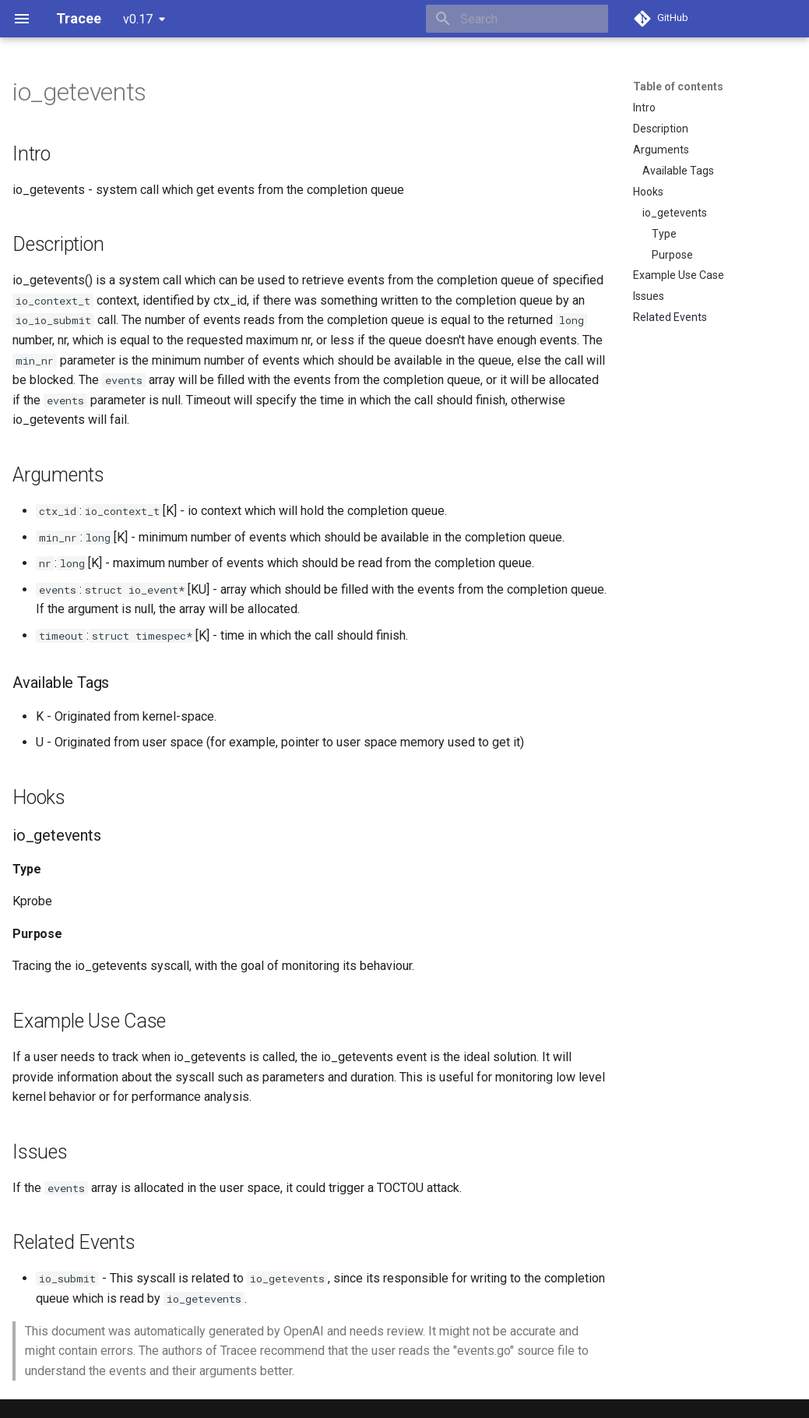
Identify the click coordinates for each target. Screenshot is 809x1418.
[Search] (517, 19)
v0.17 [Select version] (138, 19)
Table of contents (678, 86)
